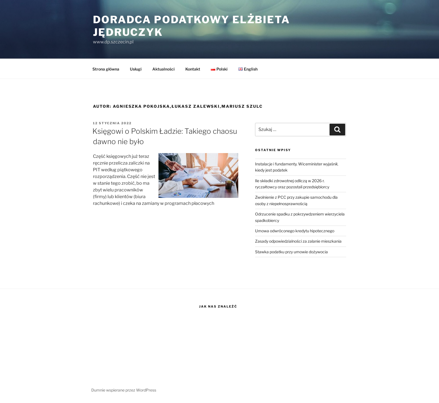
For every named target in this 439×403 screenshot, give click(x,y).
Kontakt (192, 69)
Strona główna (105, 69)
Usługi (136, 69)
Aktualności (163, 69)
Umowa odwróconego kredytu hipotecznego (294, 230)
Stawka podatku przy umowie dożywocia (291, 251)
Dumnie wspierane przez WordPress (123, 390)
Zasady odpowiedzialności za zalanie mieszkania (298, 241)
